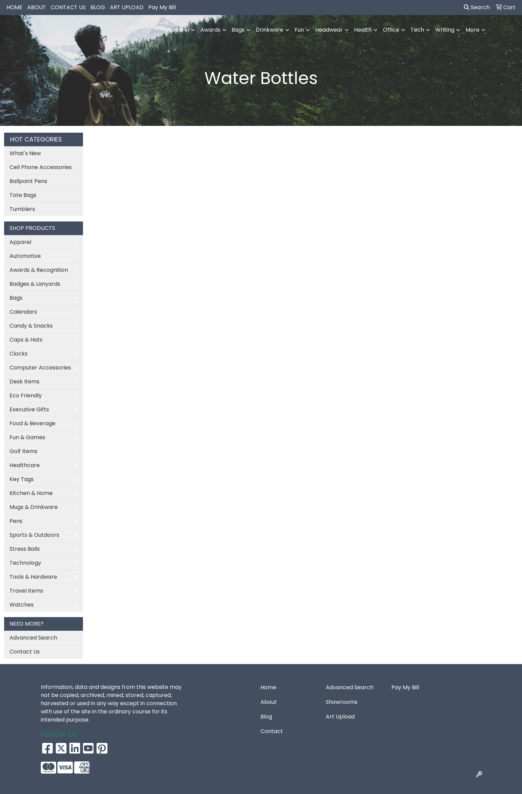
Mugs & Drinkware (34, 507)
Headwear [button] (329, 30)
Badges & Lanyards (35, 284)
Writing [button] (444, 30)
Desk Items (24, 381)
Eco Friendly (26, 395)
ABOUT (36, 7)
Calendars (23, 312)
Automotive (25, 256)
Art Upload (340, 717)
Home (268, 687)
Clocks (19, 354)
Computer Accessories (40, 367)
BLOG (97, 7)
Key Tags (22, 479)
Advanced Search (33, 638)
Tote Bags (23, 195)
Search (477, 7)
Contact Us (25, 652)
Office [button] (391, 30)
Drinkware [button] (269, 30)
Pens (16, 521)
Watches (22, 605)
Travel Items (26, 591)
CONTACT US (68, 7)
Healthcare (25, 465)
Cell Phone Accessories (41, 167)
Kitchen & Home (31, 493)
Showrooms (341, 702)
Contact (271, 731)
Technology (25, 563)
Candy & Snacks (31, 326)
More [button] (472, 30)
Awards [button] (210, 30)
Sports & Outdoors (34, 535)
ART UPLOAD (127, 7)
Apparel (20, 242)
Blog (266, 717)
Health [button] (363, 30)
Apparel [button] (178, 30)
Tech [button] (417, 30)
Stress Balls (25, 549)
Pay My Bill (162, 7)
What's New (25, 153)
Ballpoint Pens (28, 181)
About (268, 702)
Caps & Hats (26, 340)
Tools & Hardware (33, 577)
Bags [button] (238, 30)
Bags (16, 298)
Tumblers (22, 209)
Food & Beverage (32, 423)
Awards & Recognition (39, 270)
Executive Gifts (29, 409)
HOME (14, 7)
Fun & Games (27, 437)
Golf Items (23, 451)
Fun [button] (299, 30)
